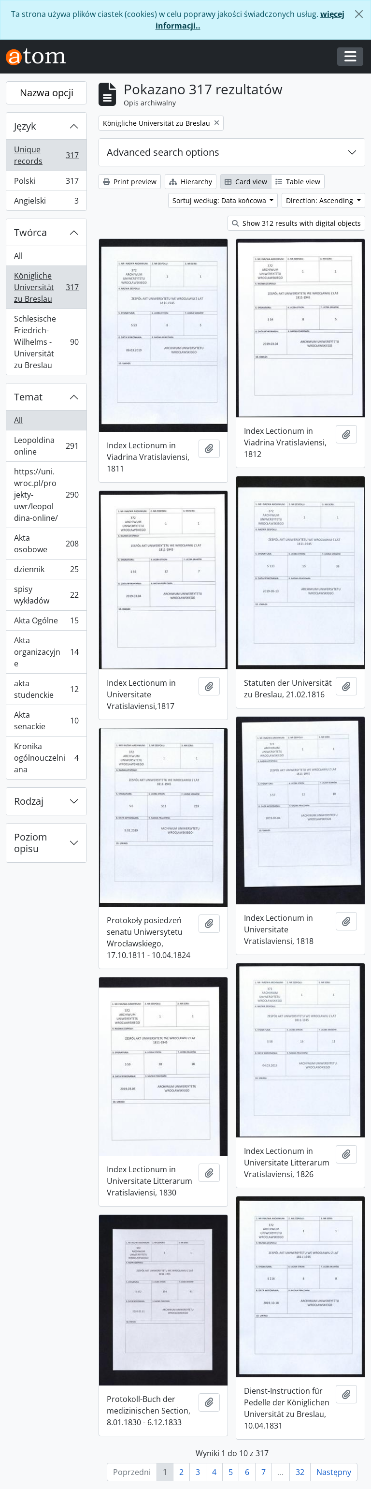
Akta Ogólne (46, 623)
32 (300, 1472)
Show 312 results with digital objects (296, 223)
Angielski (46, 202)
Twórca (30, 232)
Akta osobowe (46, 543)
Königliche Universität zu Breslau (46, 287)
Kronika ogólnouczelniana (46, 758)
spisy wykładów (46, 595)
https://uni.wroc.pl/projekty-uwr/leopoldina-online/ (46, 494)
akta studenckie (46, 689)
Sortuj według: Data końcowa (220, 200)
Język (25, 126)
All (18, 256)
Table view (297, 181)
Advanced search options (163, 152)
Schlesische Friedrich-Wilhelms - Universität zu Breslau (46, 341)
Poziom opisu (30, 842)
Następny (333, 1472)
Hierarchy (190, 181)
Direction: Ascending (320, 200)
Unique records (46, 155)
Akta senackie (46, 720)
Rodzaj (28, 801)
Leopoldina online (46, 446)
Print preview (130, 181)
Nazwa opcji (46, 92)
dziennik (46, 571)
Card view (246, 181)
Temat (28, 396)
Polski (46, 183)
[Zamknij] (359, 14)
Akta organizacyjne (46, 652)
